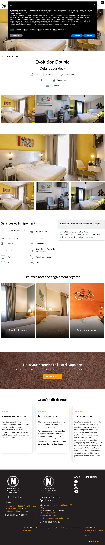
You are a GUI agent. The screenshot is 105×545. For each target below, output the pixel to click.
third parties (41, 15)
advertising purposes (83, 17)
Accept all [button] (89, 35)
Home (3, 56)
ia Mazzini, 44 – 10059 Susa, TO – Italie (21, 506)
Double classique (52, 330)
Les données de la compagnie (42, 528)
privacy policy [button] (73, 10)
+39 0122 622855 (14, 508)
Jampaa (97, 541)
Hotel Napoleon (14, 497)
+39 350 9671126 (49, 515)
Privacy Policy (56, 528)
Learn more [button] (16, 35)
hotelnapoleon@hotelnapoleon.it (17, 511)
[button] (102, 2)
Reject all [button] (77, 35)
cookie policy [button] (16, 13)
